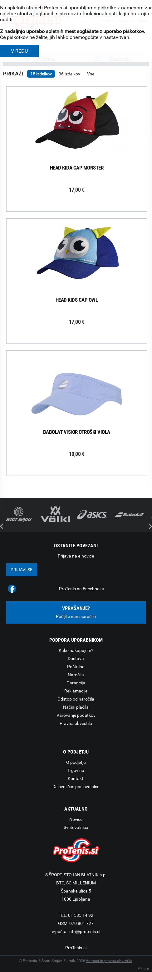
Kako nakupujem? (76, 650)
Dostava (76, 658)
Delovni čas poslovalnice (75, 786)
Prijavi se (21, 569)
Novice (75, 819)
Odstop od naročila (75, 699)
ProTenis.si (75, 947)
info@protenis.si (84, 931)
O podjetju (76, 762)
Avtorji (143, 968)
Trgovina (75, 770)
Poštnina (76, 666)
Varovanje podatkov (76, 715)
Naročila (76, 674)
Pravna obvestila (76, 723)
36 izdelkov (69, 73)
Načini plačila (76, 707)
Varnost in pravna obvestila (109, 961)
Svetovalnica (76, 827)
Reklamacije (75, 690)
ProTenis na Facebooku (81, 588)
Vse (90, 73)
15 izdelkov (41, 73)
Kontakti (76, 778)
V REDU (19, 51)
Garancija (75, 682)
